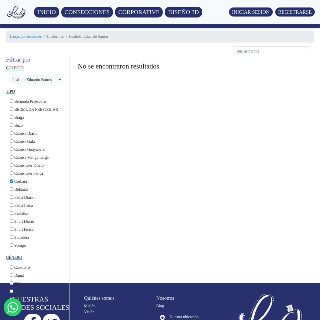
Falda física (23, 205)
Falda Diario (24, 197)
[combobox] (36, 79)
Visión (89, 312)
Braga (19, 117)
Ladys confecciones (26, 36)
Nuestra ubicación (184, 317)
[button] (87, 12)
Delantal (21, 189)
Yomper (20, 245)
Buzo (18, 125)
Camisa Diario (26, 133)
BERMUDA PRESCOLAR (36, 109)
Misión (89, 306)
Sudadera (21, 237)
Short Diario (24, 221)
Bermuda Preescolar (30, 101)
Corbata (20, 181)
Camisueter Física (28, 173)
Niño (18, 291)
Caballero (22, 267)
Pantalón (21, 213)
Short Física (24, 229)
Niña (18, 283)
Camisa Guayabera (29, 149)
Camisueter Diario (29, 165)
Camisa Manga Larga (31, 157)
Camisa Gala (24, 141)
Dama (19, 275)
